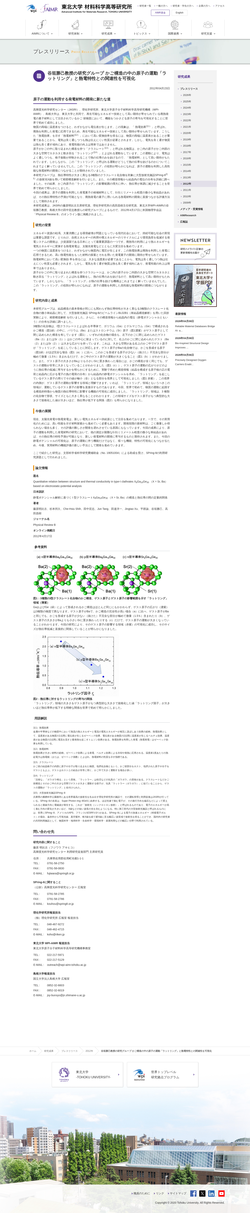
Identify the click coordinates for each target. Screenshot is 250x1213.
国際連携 (174, 27)
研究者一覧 (145, 5)
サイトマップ (178, 1193)
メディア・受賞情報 (191, 209)
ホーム (32, 1051)
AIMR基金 (160, 12)
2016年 (187, 158)
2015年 (187, 164)
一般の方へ (162, 5)
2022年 (187, 120)
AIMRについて (40, 27)
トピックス (140, 27)
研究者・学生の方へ (183, 5)
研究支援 (207, 27)
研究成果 (108, 27)
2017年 (187, 152)
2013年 (187, 177)
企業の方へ (204, 5)
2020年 (187, 133)
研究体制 (74, 27)
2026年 (187, 95)
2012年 (187, 183)
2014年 (187, 171)
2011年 (187, 190)
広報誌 (184, 221)
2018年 (187, 145)
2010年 (187, 196)
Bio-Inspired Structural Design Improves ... (192, 345)
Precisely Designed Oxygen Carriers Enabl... (190, 362)
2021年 (187, 126)
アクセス (220, 5)
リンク (160, 1193)
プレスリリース (189, 88)
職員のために (142, 1193)
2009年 (187, 202)
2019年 (187, 139)
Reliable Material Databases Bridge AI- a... (195, 328)
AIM (188, 215)
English (179, 12)
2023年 (187, 114)
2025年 (187, 101)
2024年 (187, 107)
